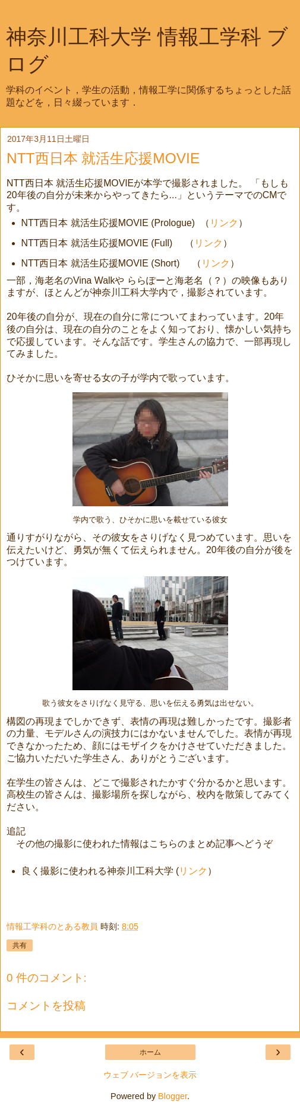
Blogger (172, 1096)
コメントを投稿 (46, 1005)
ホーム (150, 1052)
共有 (19, 945)
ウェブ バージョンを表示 (150, 1075)
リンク (224, 223)
